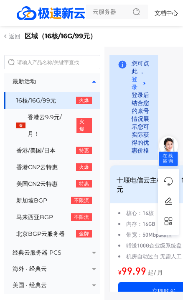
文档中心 (166, 13)
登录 (134, 83)
